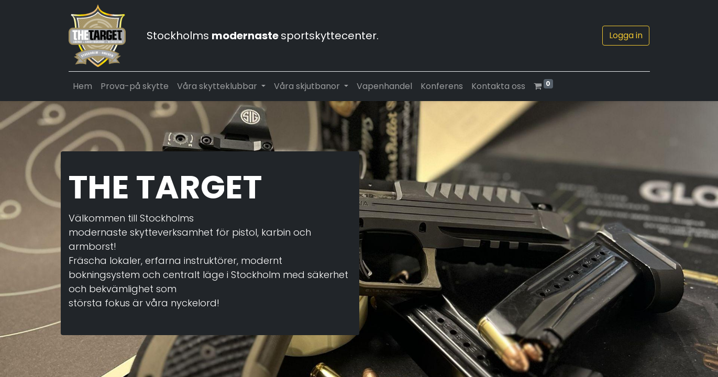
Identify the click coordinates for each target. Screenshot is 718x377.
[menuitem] (82, 86)
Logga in (626, 35)
